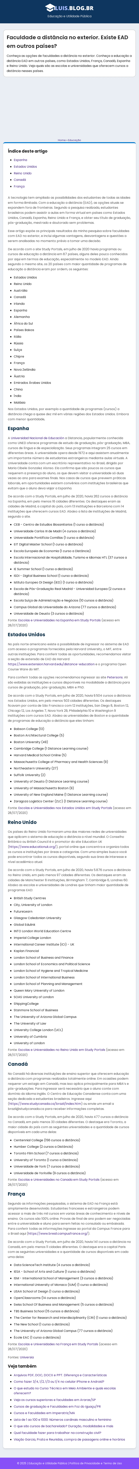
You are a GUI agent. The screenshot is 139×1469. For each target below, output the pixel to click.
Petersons (115, 677)
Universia (27, 1357)
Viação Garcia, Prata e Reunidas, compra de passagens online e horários (69, 1439)
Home (62, 140)
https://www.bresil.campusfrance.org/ (58, 1233)
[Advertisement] (69, 107)
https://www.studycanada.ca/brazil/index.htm (45, 1103)
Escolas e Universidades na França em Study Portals (58, 1344)
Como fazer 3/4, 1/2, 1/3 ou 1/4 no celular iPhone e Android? (59, 1381)
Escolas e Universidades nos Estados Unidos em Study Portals (65, 808)
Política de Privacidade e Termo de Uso (96, 1463)
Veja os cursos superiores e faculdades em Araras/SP (55, 1400)
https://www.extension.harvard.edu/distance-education (51, 664)
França (19, 186)
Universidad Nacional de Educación (37, 438)
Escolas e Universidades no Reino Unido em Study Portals (61, 1050)
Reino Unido (23, 173)
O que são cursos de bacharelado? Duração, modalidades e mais (63, 1426)
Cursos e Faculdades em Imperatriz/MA (44, 1413)
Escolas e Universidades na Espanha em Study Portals (59, 620)
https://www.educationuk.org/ (32, 847)
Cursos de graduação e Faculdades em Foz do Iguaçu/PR (57, 1406)
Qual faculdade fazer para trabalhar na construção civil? (57, 1433)
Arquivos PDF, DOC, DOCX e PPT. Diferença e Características (60, 1375)
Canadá (20, 179)
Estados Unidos (25, 166)
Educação (74, 140)
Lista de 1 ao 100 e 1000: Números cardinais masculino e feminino (62, 1419)
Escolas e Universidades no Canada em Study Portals (59, 1179)
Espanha (20, 160)
